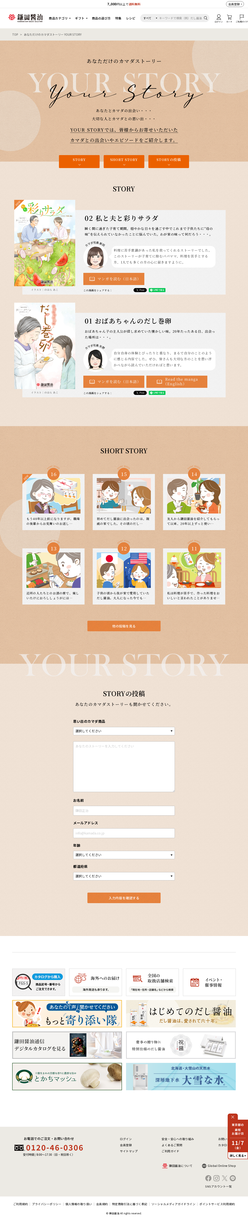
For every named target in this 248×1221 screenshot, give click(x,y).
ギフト (80, 18)
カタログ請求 (227, 1145)
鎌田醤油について (181, 1166)
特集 (118, 18)
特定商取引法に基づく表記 (129, 1204)
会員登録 (234, 4)
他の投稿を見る (124, 626)
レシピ (131, 18)
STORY (79, 159)
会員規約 (102, 1204)
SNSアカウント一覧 (218, 1186)
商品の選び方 (101, 18)
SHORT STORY (124, 159)
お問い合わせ (227, 1139)
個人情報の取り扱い (78, 1204)
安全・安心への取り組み (178, 1139)
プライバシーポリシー (46, 1204)
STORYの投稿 (169, 159)
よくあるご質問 (172, 1145)
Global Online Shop (222, 1166)
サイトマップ (129, 1151)
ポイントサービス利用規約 (217, 1204)
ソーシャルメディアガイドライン (173, 1204)
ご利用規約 (20, 1204)
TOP (15, 34)
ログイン (126, 1139)
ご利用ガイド (170, 1151)
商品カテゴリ (58, 18)
